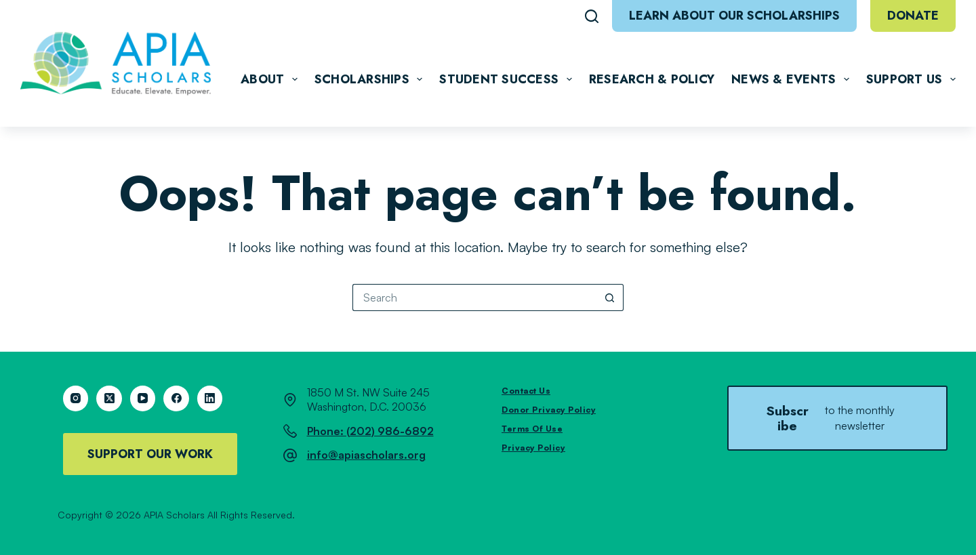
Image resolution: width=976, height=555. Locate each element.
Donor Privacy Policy (549, 410)
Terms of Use (532, 429)
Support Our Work (150, 454)
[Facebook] (176, 398)
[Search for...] (474, 297)
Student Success (508, 79)
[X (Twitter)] (109, 398)
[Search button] (610, 297)
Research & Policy (651, 79)
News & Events (793, 79)
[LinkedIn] (210, 398)
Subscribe (837, 418)
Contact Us (526, 391)
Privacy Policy (533, 448)
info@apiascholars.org (366, 454)
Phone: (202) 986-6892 (370, 431)
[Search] (591, 16)
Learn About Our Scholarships (734, 15)
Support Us (911, 79)
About (272, 79)
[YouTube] (143, 398)
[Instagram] (76, 398)
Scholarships (371, 79)
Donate (913, 15)
